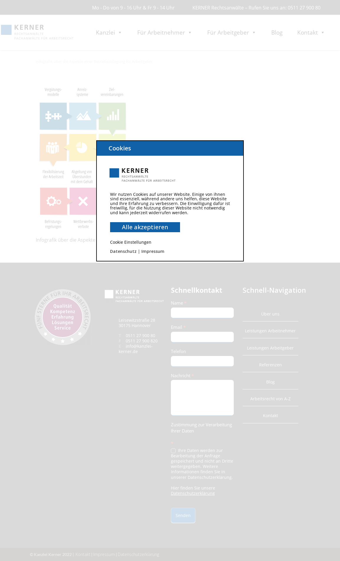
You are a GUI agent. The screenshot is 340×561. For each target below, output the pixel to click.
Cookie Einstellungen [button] (130, 242)
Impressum (152, 251)
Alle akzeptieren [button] (145, 227)
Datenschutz (123, 251)
